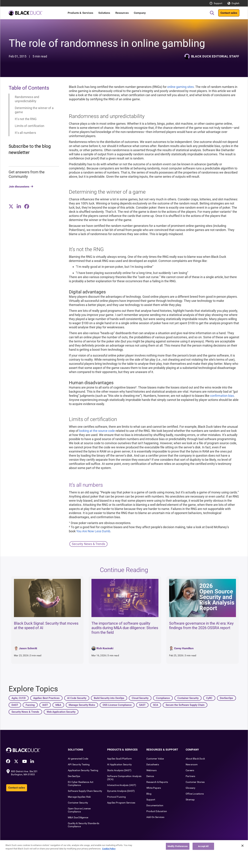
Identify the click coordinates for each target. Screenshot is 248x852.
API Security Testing (79, 764)
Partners (190, 776)
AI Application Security (119, 764)
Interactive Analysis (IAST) (121, 785)
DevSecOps (74, 776)
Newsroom (192, 764)
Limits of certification (29, 126)
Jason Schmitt (28, 648)
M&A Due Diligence (78, 817)
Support (218, 3)
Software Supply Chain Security (85, 791)
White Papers (153, 787)
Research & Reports (157, 782)
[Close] (242, 848)
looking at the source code (97, 431)
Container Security (78, 802)
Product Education (156, 811)
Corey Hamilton (184, 648)
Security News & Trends (88, 544)
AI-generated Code (78, 758)
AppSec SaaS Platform (119, 758)
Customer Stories (195, 782)
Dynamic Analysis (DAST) (121, 791)
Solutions (104, 12)
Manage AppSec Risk (79, 796)
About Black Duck (195, 758)
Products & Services (80, 12)
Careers (190, 770)
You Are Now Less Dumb (93, 531)
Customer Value (155, 758)
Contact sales (228, 12)
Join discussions (19, 186)
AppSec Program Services (121, 802)
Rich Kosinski (104, 648)
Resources (122, 12)
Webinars (151, 770)
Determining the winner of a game (34, 110)
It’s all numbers (25, 132)
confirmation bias (222, 395)
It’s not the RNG (26, 119)
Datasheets (152, 764)
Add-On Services (155, 817)
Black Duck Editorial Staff (215, 56)
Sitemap (190, 799)
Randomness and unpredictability (27, 99)
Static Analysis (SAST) (119, 770)
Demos (150, 776)
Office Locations (195, 793)
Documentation (154, 805)
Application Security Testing (83, 770)
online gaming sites (180, 87)
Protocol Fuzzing (116, 796)
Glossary (190, 787)
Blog (148, 793)
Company (140, 12)
